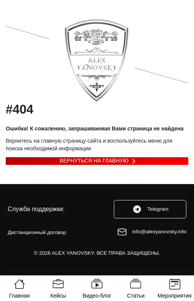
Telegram (150, 209)
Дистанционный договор (37, 232)
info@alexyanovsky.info (151, 232)
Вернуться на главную (93, 161)
